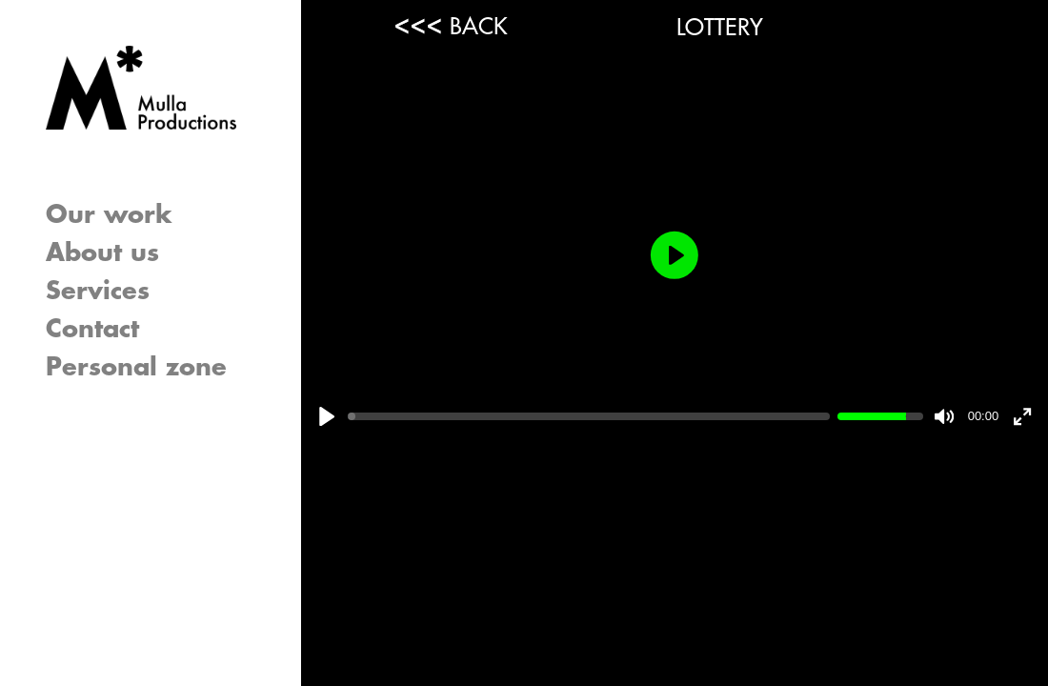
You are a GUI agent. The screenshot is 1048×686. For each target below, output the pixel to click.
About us (102, 253)
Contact (92, 329)
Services (98, 291)
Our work (109, 215)
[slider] (589, 416)
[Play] (327, 416)
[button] (265, 291)
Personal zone (136, 367)
